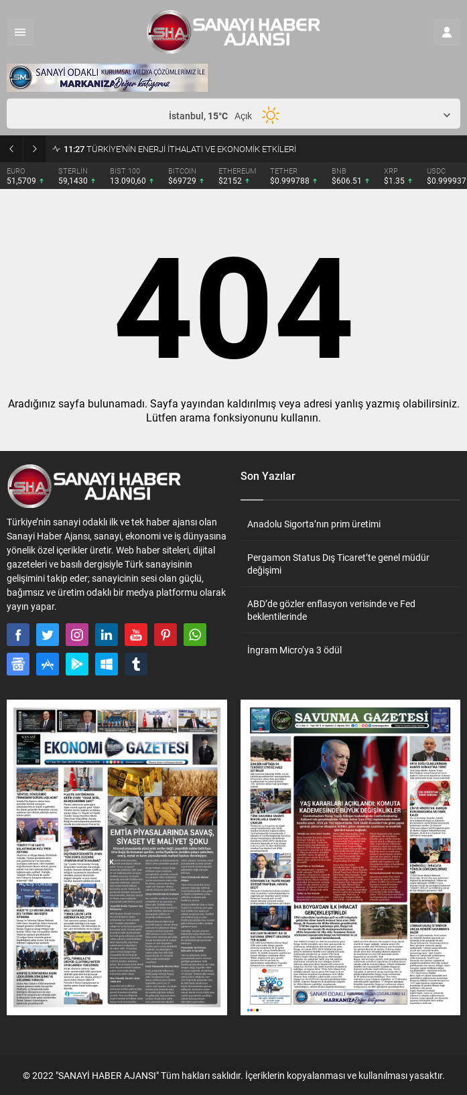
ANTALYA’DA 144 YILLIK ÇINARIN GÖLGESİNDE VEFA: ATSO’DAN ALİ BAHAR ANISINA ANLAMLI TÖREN (262, 149)
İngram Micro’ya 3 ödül (294, 649)
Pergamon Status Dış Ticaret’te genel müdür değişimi (338, 563)
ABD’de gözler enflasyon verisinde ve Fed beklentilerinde (331, 610)
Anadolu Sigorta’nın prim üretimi (314, 523)
